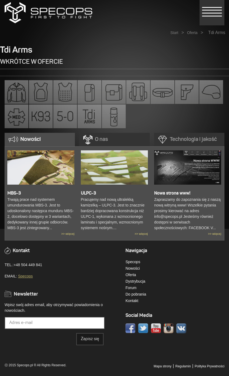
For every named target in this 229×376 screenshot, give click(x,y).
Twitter (143, 328)
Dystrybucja (135, 281)
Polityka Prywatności (209, 366)
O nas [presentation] (101, 139)
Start (174, 33)
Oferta (192, 33)
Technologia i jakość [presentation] (193, 139)
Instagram (169, 328)
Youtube (156, 328)
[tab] (40, 139)
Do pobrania (135, 294)
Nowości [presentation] (30, 139)
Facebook (130, 328)
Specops (25, 276)
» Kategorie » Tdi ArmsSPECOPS (48, 12)
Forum (130, 288)
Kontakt (131, 301)
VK (181, 328)
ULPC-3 (88, 193)
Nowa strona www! (172, 193)
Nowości (132, 268)
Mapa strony (162, 366)
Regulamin (183, 366)
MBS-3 (14, 193)
